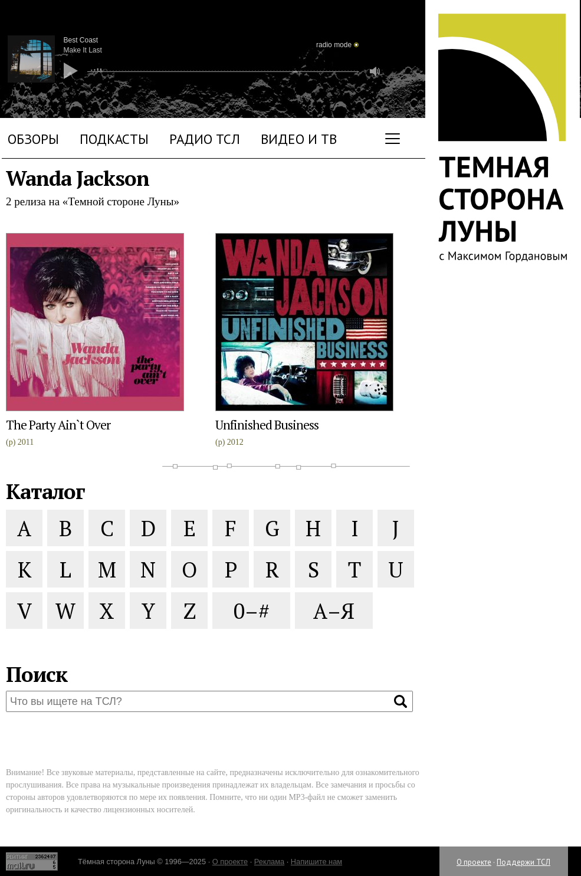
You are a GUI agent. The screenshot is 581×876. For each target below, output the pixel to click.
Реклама (269, 861)
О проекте (474, 862)
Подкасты (114, 138)
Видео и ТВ (299, 138)
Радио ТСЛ (204, 138)
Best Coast (81, 40)
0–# (252, 611)
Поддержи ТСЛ (523, 862)
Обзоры (33, 138)
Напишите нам (316, 861)
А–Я (333, 611)
